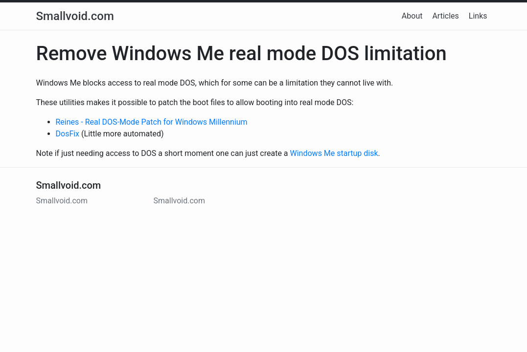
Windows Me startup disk (334, 153)
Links (478, 16)
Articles (445, 16)
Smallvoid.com (75, 16)
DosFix (68, 133)
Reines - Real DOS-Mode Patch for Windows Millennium (152, 122)
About (412, 16)
